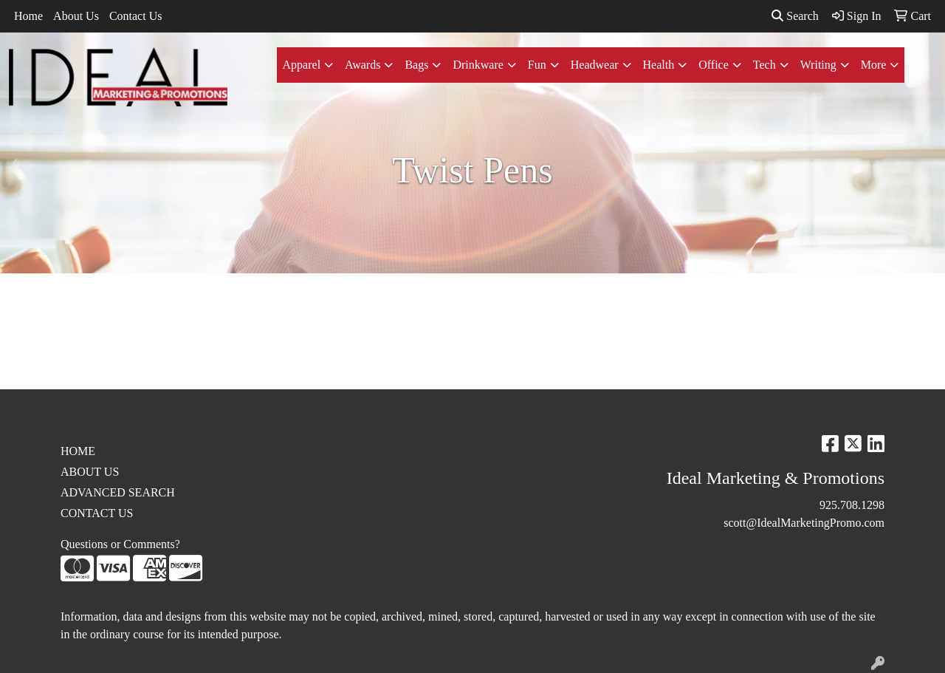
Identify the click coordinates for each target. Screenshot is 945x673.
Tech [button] (764, 64)
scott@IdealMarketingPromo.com (804, 522)
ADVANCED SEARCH (118, 492)
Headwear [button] (595, 64)
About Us (76, 16)
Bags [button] (416, 64)
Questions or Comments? (120, 544)
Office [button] (713, 64)
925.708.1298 (851, 505)
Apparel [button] (302, 64)
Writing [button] (818, 64)
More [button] (874, 64)
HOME (78, 451)
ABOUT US (90, 471)
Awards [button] (362, 64)
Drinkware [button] (478, 64)
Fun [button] (537, 64)
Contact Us (135, 16)
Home (28, 16)
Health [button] (659, 64)
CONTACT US (97, 513)
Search (795, 16)
